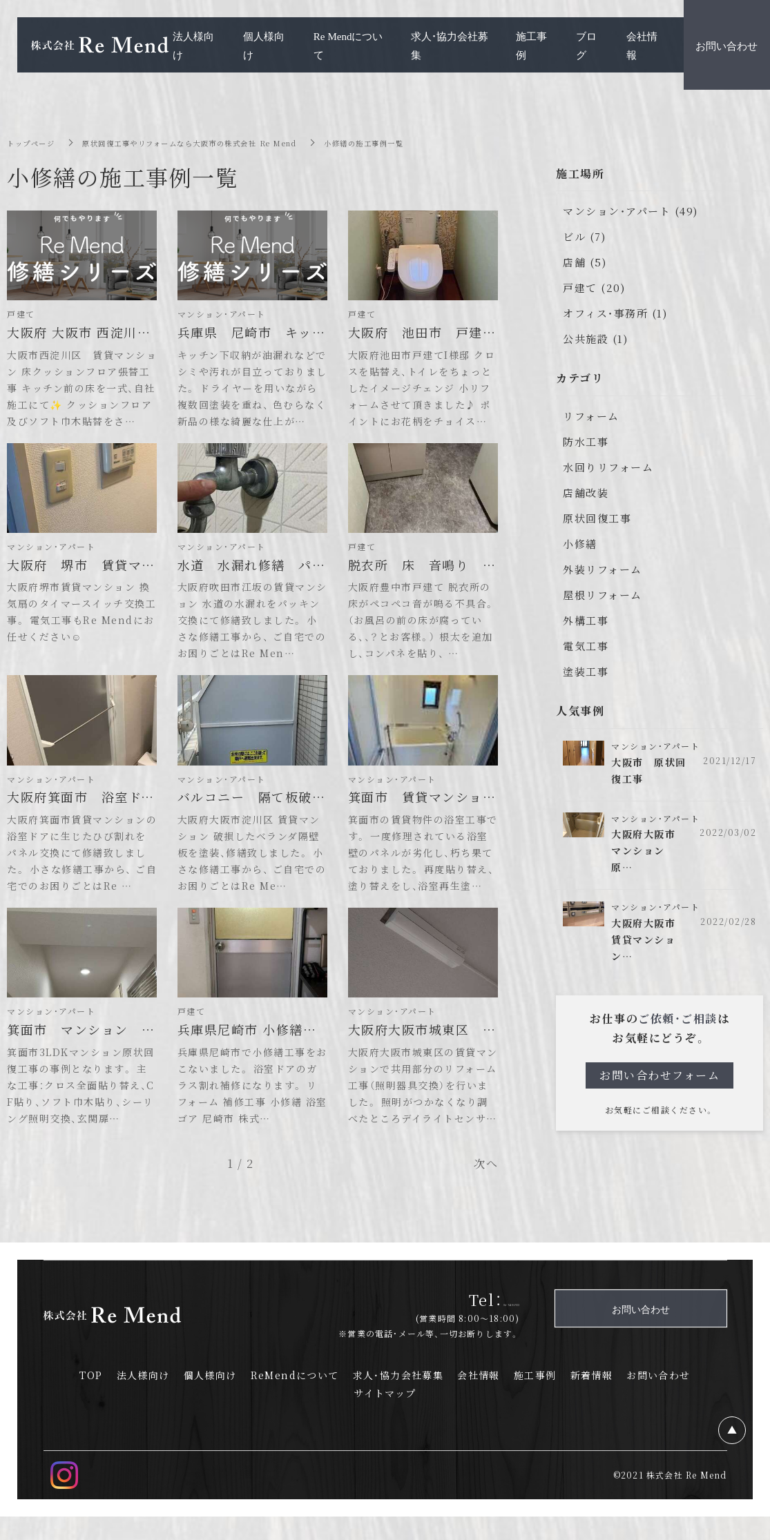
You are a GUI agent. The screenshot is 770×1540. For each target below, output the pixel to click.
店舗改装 (585, 492)
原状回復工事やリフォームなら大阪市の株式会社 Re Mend (215, 142)
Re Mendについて (348, 44)
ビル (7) (584, 236)
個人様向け (210, 1398)
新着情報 (591, 1398)
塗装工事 (585, 671)
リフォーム (591, 416)
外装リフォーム (602, 569)
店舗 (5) (584, 262)
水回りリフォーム (608, 467)
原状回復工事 (597, 518)
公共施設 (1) (595, 338)
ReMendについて (295, 1398)
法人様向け (143, 1398)
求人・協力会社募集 (398, 1398)
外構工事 (585, 620)
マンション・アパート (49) (630, 211)
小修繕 (580, 543)
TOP (90, 1398)
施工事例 (535, 1398)
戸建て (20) (594, 287)
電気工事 (585, 646)
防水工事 (585, 441)
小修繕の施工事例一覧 (414, 142)
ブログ (586, 44)
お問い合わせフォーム (659, 1084)
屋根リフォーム (602, 594)
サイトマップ (385, 1416)
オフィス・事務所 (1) (615, 313)
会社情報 (478, 1398)
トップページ (35, 142)
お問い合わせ (658, 1398)
